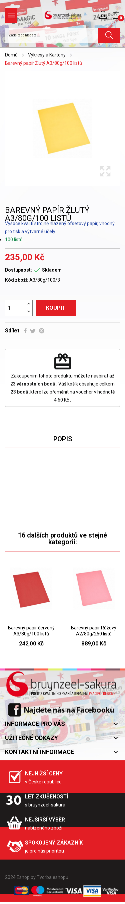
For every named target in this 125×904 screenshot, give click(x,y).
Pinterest (41, 331)
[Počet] (15, 308)
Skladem (52, 270)
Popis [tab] (62, 439)
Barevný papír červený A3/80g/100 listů (31, 630)
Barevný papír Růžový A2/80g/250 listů (93, 630)
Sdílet (25, 331)
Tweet (32, 331)
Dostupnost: (18, 270)
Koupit (56, 308)
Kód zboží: (16, 280)
